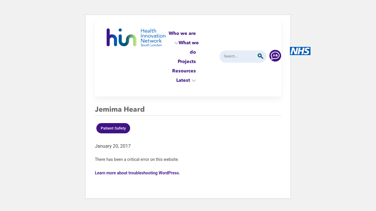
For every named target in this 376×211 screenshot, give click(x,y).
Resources (184, 71)
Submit (260, 56)
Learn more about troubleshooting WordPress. (137, 173)
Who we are (182, 33)
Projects (187, 61)
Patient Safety (113, 128)
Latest (183, 80)
